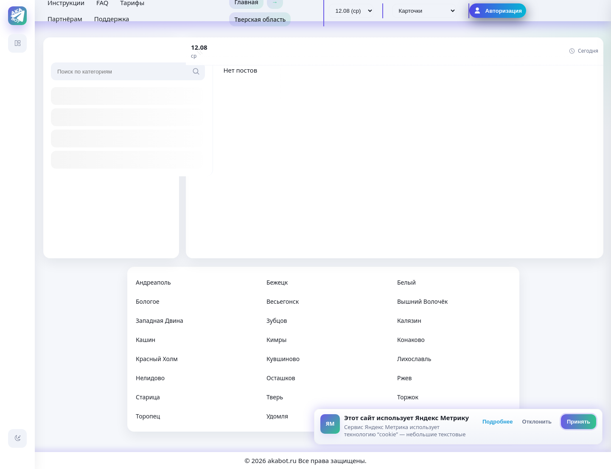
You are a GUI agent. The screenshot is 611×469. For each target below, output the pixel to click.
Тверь (274, 397)
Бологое (147, 301)
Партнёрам (65, 18)
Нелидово (150, 378)
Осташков (280, 378)
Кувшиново (283, 359)
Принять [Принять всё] (578, 421)
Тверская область (260, 19)
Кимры (276, 340)
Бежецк (277, 282)
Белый (406, 282)
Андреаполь (153, 282)
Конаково (411, 340)
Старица (148, 397)
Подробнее (497, 421)
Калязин (409, 320)
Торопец (148, 416)
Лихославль (414, 359)
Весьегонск (282, 301)
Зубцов (276, 320)
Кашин (145, 340)
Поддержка (111, 18)
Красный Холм (157, 359)
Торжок (407, 397)
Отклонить (537, 421)
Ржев (404, 378)
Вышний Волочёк (422, 301)
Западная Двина (159, 320)
